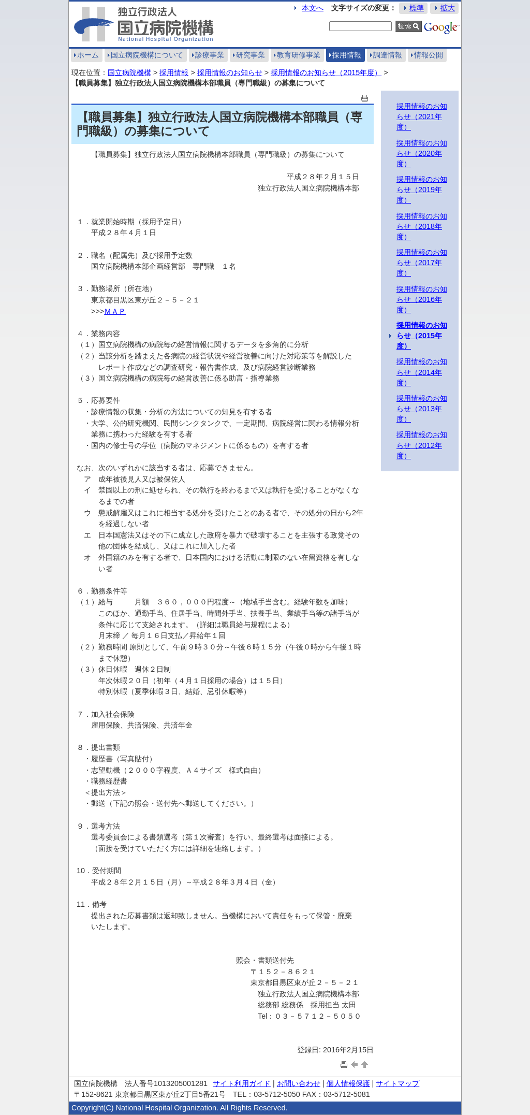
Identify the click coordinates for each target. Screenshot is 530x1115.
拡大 (447, 8)
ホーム (88, 55)
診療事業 (209, 55)
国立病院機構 (129, 72)
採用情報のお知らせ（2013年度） (421, 408)
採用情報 (346, 55)
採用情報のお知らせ (229, 72)
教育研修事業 (298, 55)
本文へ (312, 8)
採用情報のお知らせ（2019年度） (421, 189)
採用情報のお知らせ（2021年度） (421, 116)
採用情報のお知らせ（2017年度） (421, 262)
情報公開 (428, 55)
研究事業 (250, 55)
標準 (416, 8)
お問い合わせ (298, 1083)
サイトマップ (397, 1083)
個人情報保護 (348, 1083)
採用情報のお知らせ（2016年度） (421, 299)
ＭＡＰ (115, 311)
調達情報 (387, 55)
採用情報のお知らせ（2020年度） (421, 153)
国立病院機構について (147, 55)
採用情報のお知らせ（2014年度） (421, 371)
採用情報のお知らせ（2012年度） (421, 444)
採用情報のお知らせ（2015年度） (326, 72)
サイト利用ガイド (242, 1083)
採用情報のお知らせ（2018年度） (421, 226)
